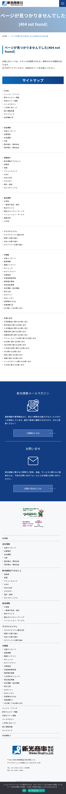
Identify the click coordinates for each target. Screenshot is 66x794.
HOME (6, 91)
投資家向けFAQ (10, 301)
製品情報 (7, 198)
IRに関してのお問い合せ (13, 308)
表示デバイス (9, 208)
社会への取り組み (11, 241)
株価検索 (7, 305)
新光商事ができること (12, 161)
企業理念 (7, 134)
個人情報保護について (36, 790)
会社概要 (7, 138)
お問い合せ (8, 318)
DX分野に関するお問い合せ (14, 342)
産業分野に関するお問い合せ (15, 331)
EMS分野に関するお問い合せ (15, 345)
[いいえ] (63, 788)
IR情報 (6, 255)
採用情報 (7, 117)
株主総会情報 (9, 285)
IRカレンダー (9, 298)
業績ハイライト (10, 265)
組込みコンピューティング (14, 211)
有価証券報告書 (10, 278)
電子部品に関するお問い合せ (15, 325)
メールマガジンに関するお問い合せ (17, 361)
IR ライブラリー (10, 271)
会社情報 (7, 128)
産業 (5, 168)
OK (24, 790)
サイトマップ (9, 114)
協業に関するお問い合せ (13, 358)
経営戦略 (7, 261)
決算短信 (7, 275)
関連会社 (7, 218)
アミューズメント (10, 171)
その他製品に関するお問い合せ (16, 328)
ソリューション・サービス (14, 214)
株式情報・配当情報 (11, 288)
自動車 (6, 164)
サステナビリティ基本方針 (14, 235)
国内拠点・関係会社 (11, 144)
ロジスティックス (10, 188)
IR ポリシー (8, 295)
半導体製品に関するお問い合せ (16, 322)
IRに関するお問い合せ (12, 351)
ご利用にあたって (10, 107)
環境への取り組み (11, 238)
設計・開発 (8, 184)
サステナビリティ (10, 231)
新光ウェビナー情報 (11, 97)
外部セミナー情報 (11, 101)
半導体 (6, 201)
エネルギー (8, 181)
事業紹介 (7, 158)
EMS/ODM (8, 178)
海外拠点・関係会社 (11, 147)
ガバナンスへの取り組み (13, 245)
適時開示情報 (9, 281)
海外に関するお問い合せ (13, 355)
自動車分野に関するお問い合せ (16, 335)
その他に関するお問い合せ (14, 365)
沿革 (5, 141)
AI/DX (6, 174)
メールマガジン (10, 104)
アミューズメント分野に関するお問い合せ (20, 338)
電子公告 (7, 291)
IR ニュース (8, 268)
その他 (6, 221)
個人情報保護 (9, 111)
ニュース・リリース (11, 94)
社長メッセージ (10, 131)
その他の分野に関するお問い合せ (16, 348)
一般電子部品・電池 (11, 204)
